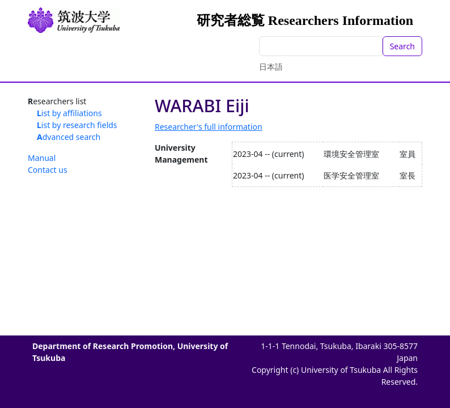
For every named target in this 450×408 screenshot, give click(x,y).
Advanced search (68, 136)
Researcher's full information (208, 126)
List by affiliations (69, 113)
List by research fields (77, 125)
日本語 (271, 66)
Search (402, 46)
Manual (42, 157)
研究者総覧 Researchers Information (305, 20)
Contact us (47, 169)
